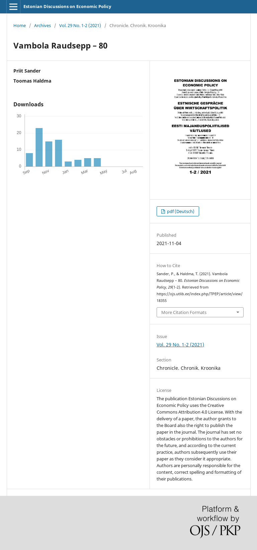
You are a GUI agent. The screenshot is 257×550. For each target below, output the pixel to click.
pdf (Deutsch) (180, 211)
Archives (42, 25)
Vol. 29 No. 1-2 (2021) (80, 25)
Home (19, 25)
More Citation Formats (183, 312)
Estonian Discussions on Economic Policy (67, 6)
